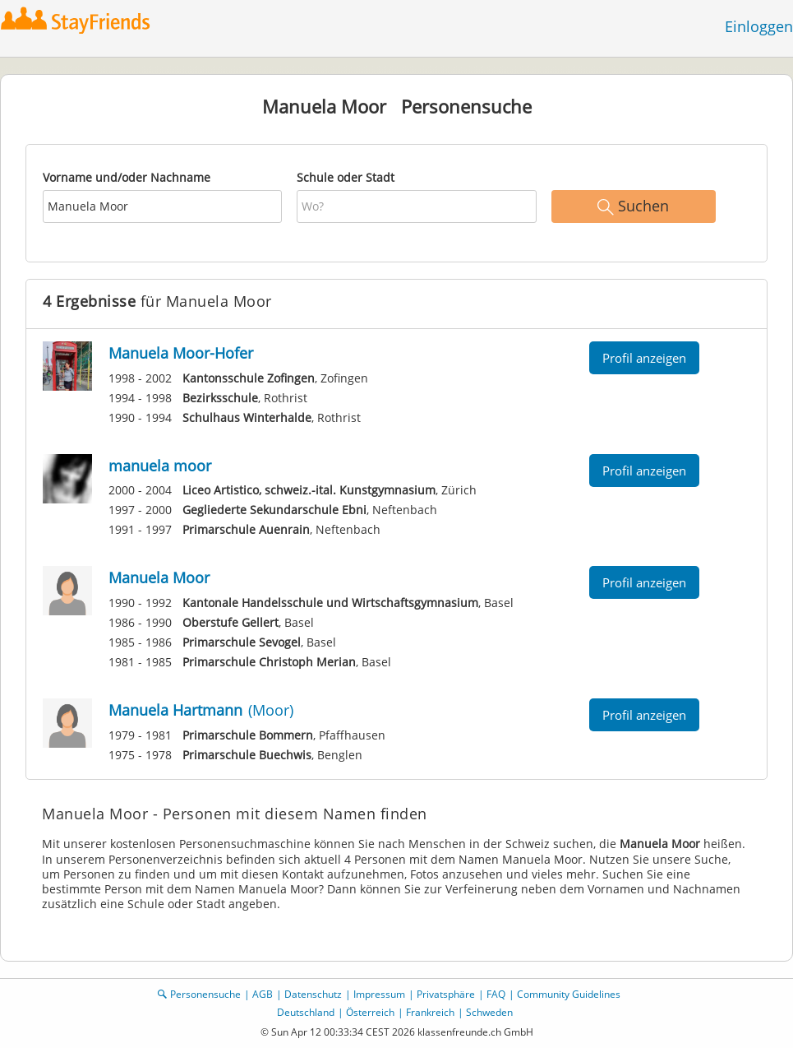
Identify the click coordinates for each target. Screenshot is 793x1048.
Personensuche (205, 994)
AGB (262, 994)
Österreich (370, 1012)
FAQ (495, 994)
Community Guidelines (568, 994)
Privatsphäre (446, 994)
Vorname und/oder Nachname (126, 177)
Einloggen (759, 26)
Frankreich (430, 1012)
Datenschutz (313, 994)
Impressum (379, 994)
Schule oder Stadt (345, 177)
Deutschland (305, 1012)
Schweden (489, 1012)
